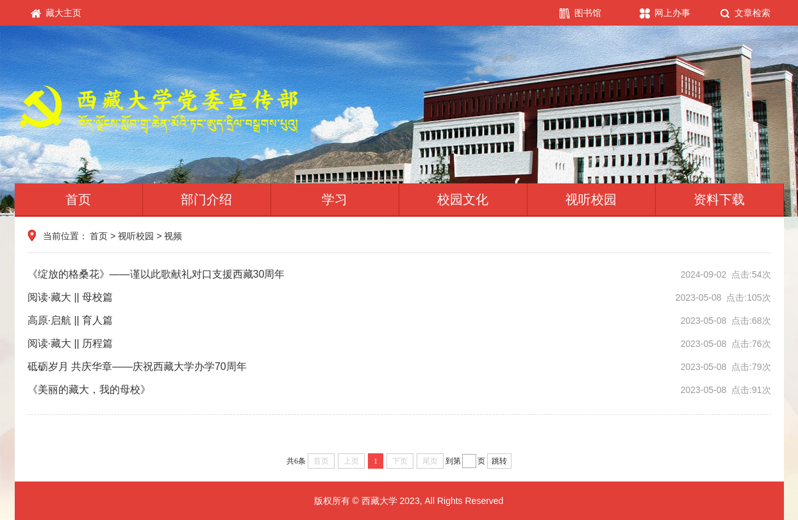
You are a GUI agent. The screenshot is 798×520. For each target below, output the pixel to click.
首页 (78, 199)
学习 (334, 199)
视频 (173, 236)
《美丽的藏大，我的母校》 (399, 389)
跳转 (499, 461)
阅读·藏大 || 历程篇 (399, 343)
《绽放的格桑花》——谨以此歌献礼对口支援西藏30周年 (399, 274)
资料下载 (719, 199)
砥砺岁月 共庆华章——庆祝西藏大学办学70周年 (399, 366)
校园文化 (462, 199)
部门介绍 (206, 199)
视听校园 (591, 199)
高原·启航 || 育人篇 (399, 320)
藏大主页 (56, 13)
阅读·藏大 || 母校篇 (399, 297)
